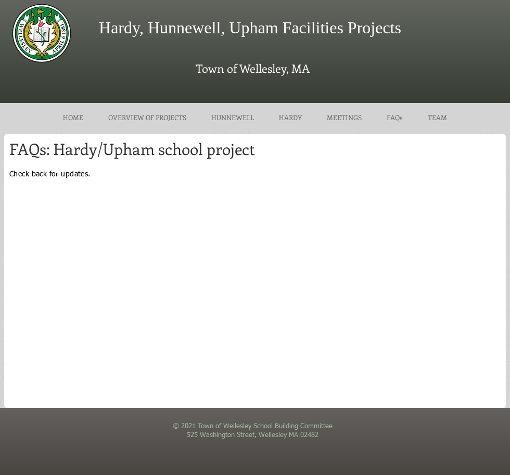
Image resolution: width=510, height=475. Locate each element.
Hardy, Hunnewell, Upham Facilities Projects (250, 27)
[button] (344, 117)
